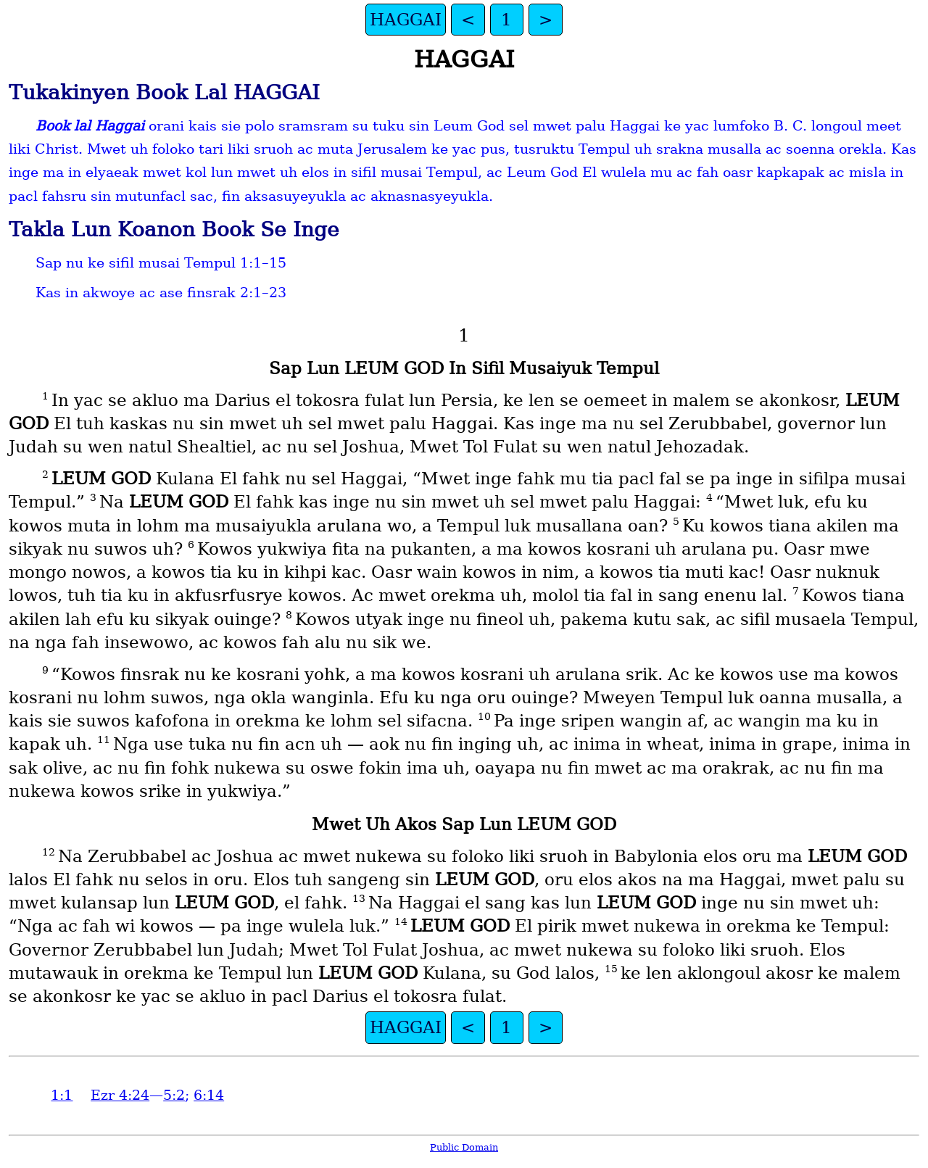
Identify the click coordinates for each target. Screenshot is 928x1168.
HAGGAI (406, 19)
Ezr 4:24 (120, 1095)
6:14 (209, 1095)
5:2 (174, 1095)
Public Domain (464, 1147)
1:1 (61, 1095)
